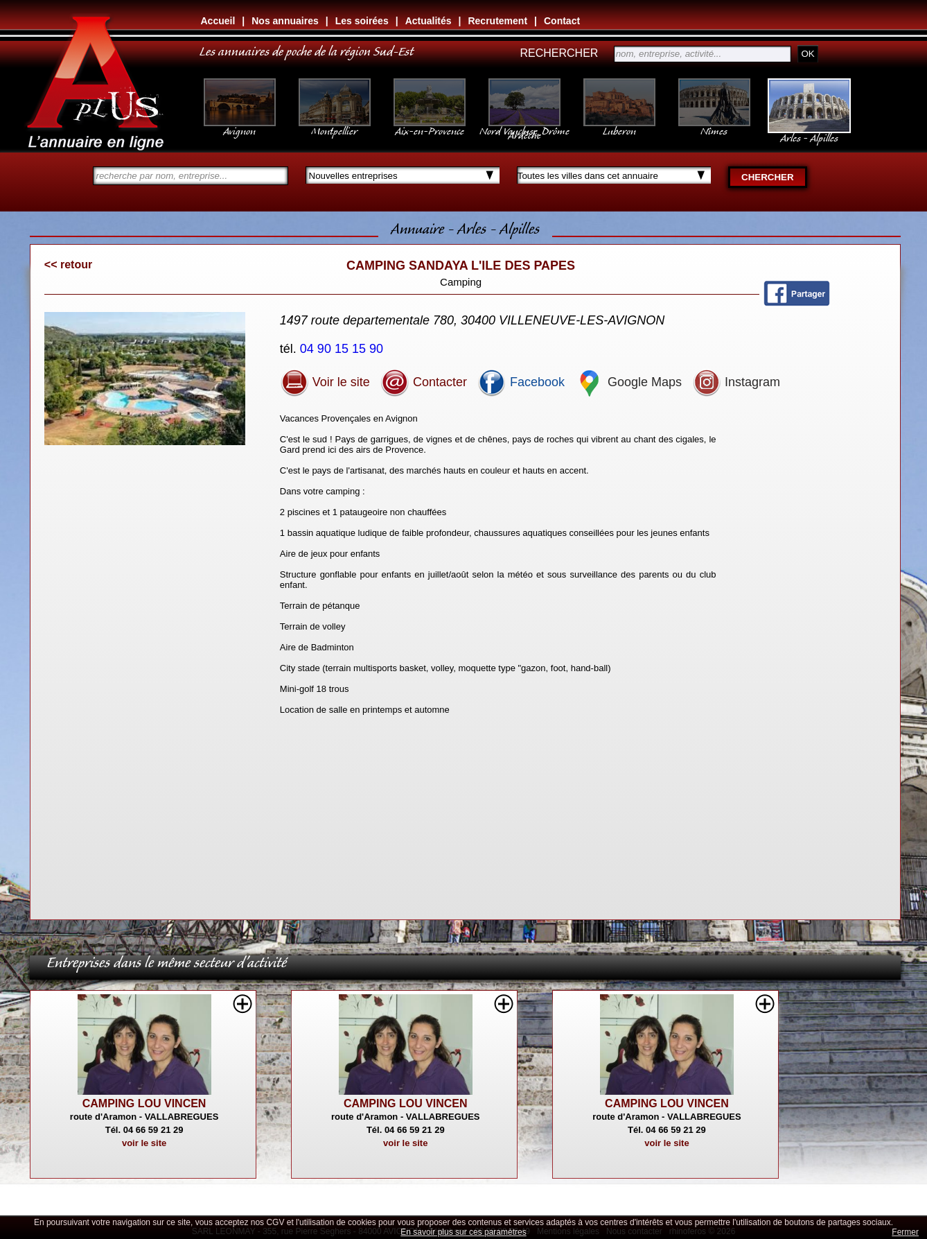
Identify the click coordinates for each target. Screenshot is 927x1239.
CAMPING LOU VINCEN (144, 1103)
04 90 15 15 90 (343, 349)
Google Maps (628, 382)
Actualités (428, 20)
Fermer (905, 1232)
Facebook (521, 382)
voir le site (144, 1143)
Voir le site (325, 382)
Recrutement (497, 20)
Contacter (423, 382)
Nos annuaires (284, 20)
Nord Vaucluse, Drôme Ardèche (524, 126)
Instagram (736, 382)
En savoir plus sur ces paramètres (463, 1232)
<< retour (68, 264)
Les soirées (362, 20)
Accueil (218, 20)
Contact (562, 20)
